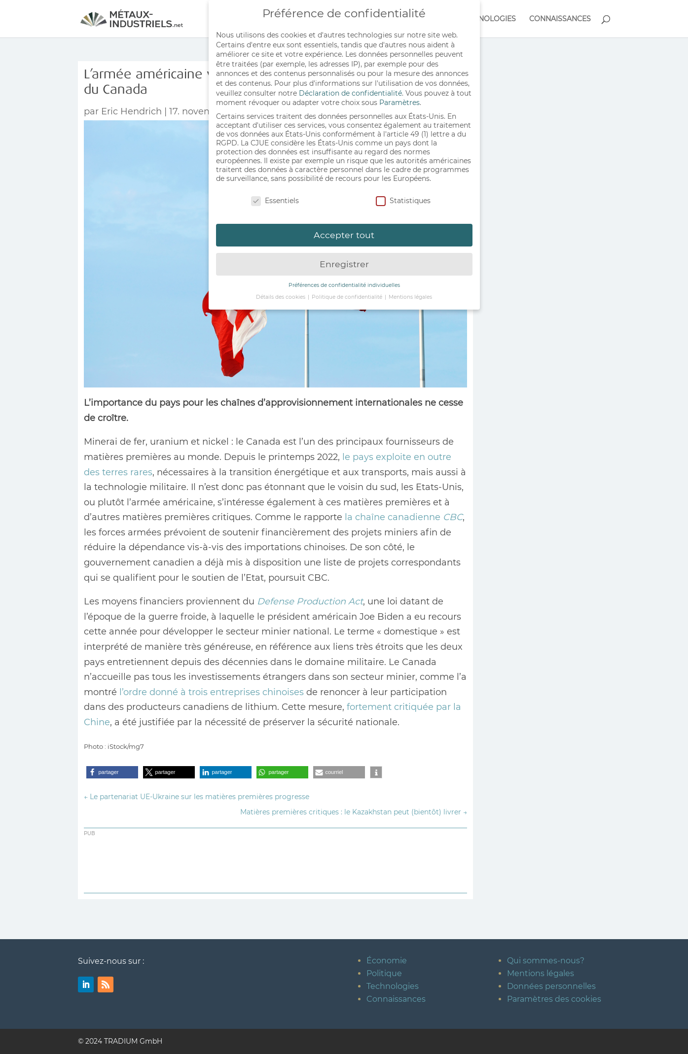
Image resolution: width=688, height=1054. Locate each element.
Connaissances (396, 999)
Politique (384, 973)
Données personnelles (551, 986)
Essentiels (275, 196)
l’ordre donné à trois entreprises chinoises (211, 692)
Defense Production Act (310, 601)
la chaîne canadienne (402, 517)
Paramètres (399, 98)
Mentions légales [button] (410, 293)
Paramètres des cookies (554, 999)
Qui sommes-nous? (545, 960)
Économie (386, 960)
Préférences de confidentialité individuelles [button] (344, 281)
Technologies (392, 986)
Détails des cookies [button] (281, 293)
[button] (112, 772)
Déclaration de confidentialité (350, 88)
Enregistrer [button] (344, 260)
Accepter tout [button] (344, 231)
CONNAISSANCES (560, 19)
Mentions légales (540, 973)
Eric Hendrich (131, 111)
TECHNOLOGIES (488, 19)
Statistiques (403, 196)
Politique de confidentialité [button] (348, 293)
